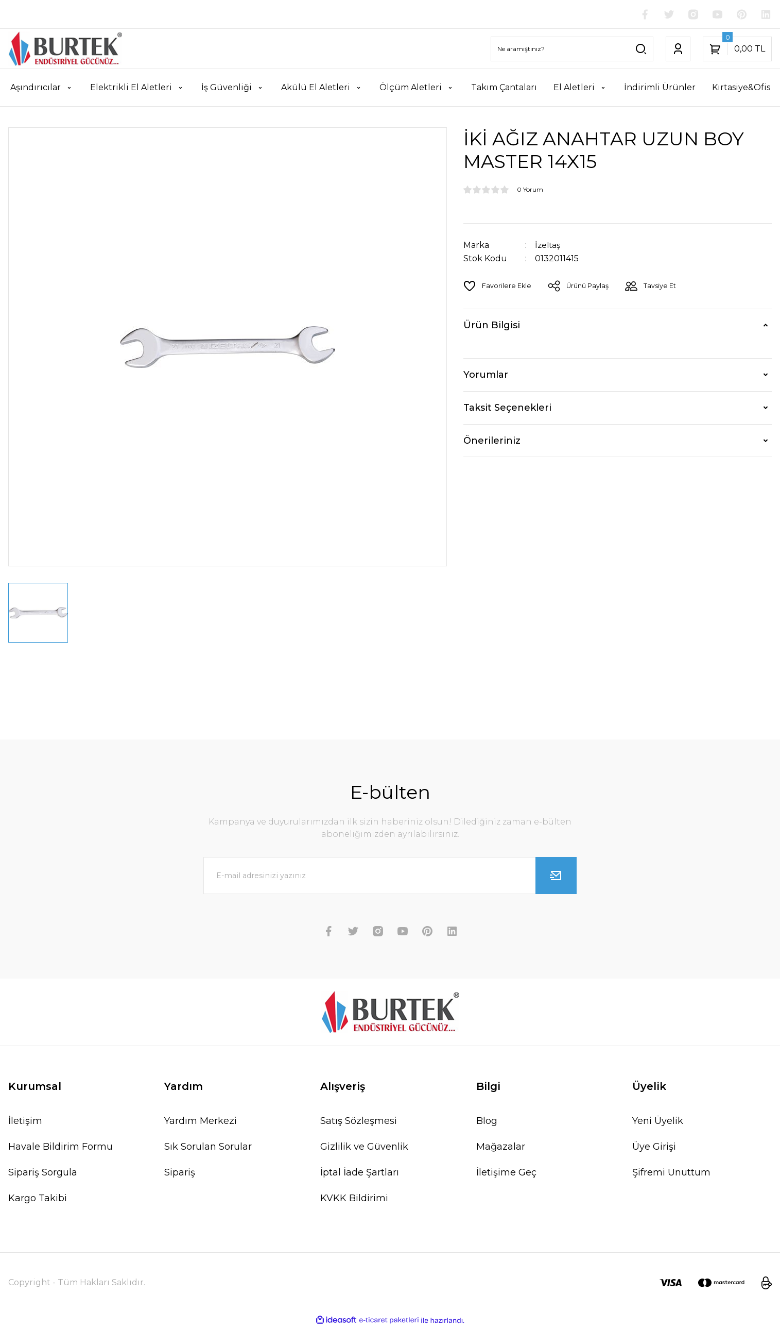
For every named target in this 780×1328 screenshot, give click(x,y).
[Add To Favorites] (497, 286)
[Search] (572, 49)
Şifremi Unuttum (671, 1173)
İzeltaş (548, 245)
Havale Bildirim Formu (60, 1147)
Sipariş (179, 1173)
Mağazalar (500, 1147)
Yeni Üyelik (657, 1121)
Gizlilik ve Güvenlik (364, 1147)
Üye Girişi (654, 1147)
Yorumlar (485, 375)
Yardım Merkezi (200, 1121)
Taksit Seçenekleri (507, 408)
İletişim (25, 1121)
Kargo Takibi (37, 1198)
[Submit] (556, 876)
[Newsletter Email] (390, 876)
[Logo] (65, 49)
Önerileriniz (492, 440)
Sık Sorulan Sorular (208, 1147)
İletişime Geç (506, 1173)
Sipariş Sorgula (42, 1173)
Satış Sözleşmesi (358, 1121)
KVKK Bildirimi (354, 1198)
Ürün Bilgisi (491, 325)
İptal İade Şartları (359, 1173)
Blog (486, 1121)
